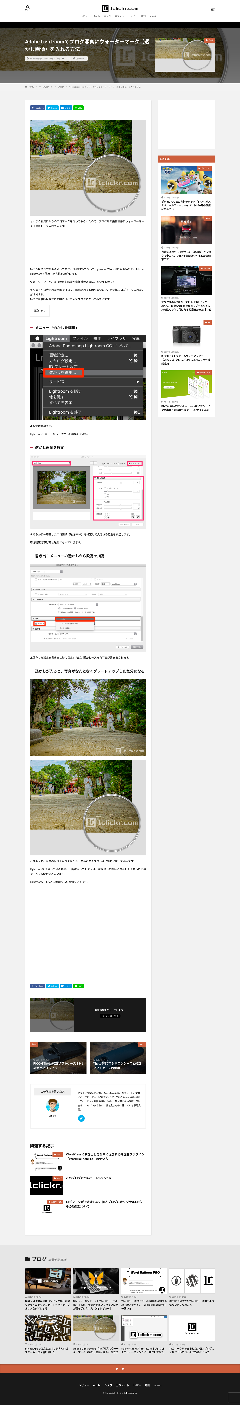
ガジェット (120, 16)
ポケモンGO (205, 168)
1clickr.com (130, 1392)
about (153, 16)
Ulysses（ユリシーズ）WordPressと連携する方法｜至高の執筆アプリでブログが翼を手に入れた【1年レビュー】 (95, 1304)
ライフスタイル (46, 87)
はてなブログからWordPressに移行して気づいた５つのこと (192, 1302)
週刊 (143, 16)
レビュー (85, 16)
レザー (133, 16)
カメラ (107, 16)
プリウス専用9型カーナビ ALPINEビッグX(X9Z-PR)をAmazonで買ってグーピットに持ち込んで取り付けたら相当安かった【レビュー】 (186, 308)
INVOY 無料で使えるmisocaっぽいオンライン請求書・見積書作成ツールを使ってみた (185, 408)
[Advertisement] (186, 124)
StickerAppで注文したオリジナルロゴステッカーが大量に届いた (46, 1350)
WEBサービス (56, 1202)
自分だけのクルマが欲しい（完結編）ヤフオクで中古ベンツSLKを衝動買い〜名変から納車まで (186, 255)
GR (209, 322)
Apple (97, 16)
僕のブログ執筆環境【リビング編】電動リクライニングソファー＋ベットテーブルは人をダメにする (47, 1304)
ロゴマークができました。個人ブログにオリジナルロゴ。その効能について (105, 1204)
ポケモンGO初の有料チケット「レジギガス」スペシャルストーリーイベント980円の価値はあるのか (186, 205)
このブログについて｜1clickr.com (88, 1178)
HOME (31, 87)
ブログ (67, 58)
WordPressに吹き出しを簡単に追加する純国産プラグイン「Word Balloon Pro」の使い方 (105, 1156)
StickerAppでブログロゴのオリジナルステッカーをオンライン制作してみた (142, 1350)
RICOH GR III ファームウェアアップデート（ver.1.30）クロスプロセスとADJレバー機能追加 (185, 359)
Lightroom (79, 58)
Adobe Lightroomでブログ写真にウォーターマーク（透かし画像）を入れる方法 (104, 87)
